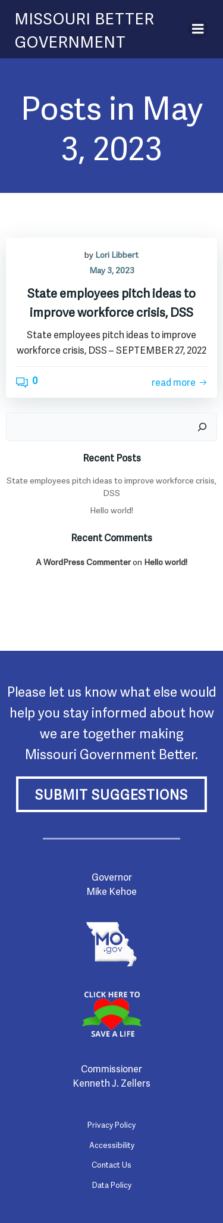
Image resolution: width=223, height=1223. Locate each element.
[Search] (202, 427)
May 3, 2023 (111, 269)
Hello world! (111, 509)
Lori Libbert (117, 254)
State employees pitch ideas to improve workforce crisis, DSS (111, 485)
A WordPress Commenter (83, 561)
